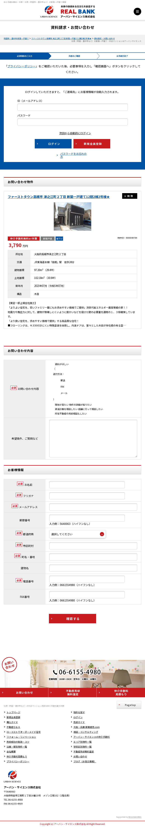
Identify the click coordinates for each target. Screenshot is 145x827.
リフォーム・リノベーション (21, 707)
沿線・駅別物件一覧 (17, 717)
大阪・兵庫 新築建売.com (86, 698)
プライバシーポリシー (21, 66)
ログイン (78, 688)
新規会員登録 (13, 688)
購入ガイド (12, 693)
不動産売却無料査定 (83, 722)
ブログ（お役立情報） (84, 732)
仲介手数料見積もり (17, 727)
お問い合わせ (80, 727)
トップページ (13, 683)
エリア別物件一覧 (82, 712)
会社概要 (11, 722)
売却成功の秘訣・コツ (18, 712)
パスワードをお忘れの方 (73, 155)
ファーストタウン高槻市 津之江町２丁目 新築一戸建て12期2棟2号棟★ (61, 38)
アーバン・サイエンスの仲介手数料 (91, 707)
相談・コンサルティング (85, 702)
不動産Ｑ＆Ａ (13, 698)
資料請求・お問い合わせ (104, 38)
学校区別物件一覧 (82, 717)
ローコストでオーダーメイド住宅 (24, 702)
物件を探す (79, 683)
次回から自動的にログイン (72, 133)
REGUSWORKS (134, 787)
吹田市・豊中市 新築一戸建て (16, 38)
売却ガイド (79, 693)
